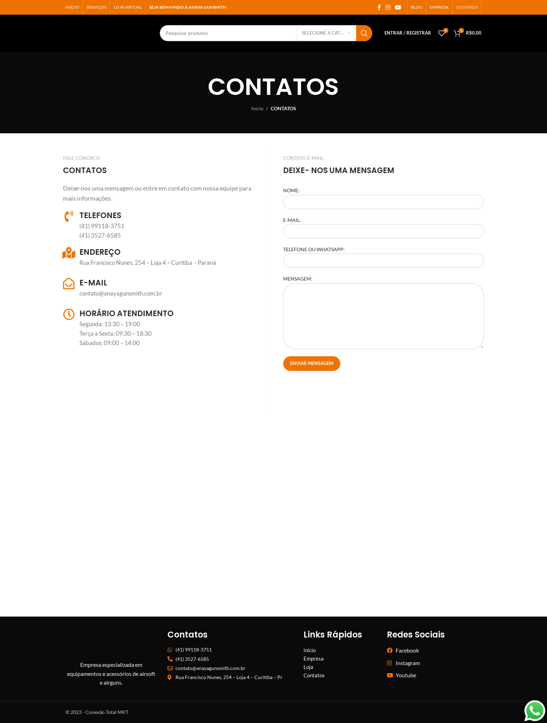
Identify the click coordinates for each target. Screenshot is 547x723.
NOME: (398, 195)
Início (257, 108)
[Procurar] (222, 33)
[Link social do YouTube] (398, 7)
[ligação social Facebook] (379, 7)
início (310, 650)
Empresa (314, 658)
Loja (308, 667)
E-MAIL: (398, 225)
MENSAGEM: (398, 297)
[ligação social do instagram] (387, 7)
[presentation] (351, 391)
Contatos (314, 675)
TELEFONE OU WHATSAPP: (398, 254)
